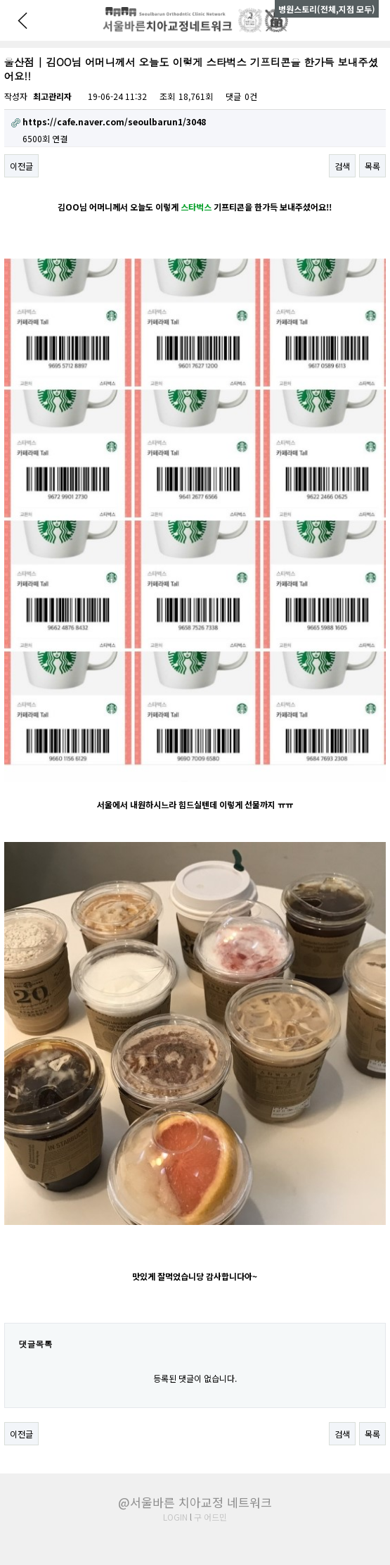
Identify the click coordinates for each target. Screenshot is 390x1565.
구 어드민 (210, 1517)
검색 (342, 166)
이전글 (21, 166)
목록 (372, 166)
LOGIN (175, 1517)
